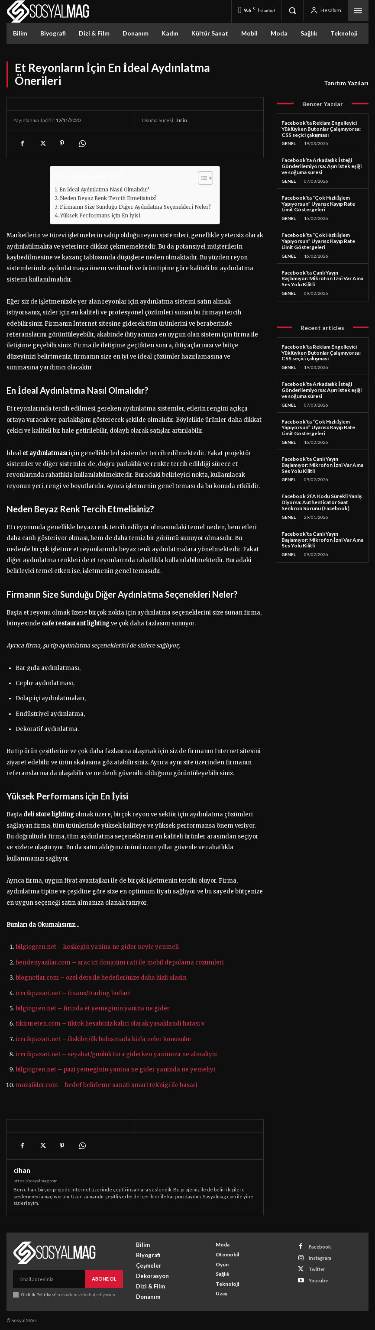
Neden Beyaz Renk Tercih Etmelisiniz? (108, 198)
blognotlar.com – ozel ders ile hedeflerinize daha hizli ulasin (101, 977)
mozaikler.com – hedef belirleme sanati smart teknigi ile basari (106, 1085)
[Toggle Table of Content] (201, 178)
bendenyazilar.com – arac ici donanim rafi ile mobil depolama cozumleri (120, 962)
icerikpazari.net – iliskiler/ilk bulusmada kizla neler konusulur (104, 1039)
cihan (21, 1170)
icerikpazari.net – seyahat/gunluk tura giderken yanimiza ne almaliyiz (116, 1054)
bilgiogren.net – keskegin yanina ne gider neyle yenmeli (97, 947)
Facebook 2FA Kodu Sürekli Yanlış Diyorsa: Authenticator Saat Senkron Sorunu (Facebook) (321, 502)
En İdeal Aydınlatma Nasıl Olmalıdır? (104, 189)
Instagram (320, 1258)
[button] (292, 10)
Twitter (317, 1269)
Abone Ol (104, 1278)
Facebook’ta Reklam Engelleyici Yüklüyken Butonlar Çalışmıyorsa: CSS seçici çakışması (321, 129)
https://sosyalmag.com (35, 1180)
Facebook (320, 1246)
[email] (49, 1279)
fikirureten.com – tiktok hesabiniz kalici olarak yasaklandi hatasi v (110, 1023)
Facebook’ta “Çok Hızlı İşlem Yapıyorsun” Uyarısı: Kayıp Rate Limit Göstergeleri (318, 203)
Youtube (318, 1280)
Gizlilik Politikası (38, 1294)
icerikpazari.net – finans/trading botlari (73, 993)
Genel (288, 143)
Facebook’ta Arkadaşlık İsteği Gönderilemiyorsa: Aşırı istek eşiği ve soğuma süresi (321, 166)
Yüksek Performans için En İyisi (100, 215)
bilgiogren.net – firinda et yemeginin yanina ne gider (93, 1008)
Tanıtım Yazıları (346, 83)
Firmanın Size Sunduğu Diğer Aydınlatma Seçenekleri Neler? (135, 207)
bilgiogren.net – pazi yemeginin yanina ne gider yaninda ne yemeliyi (115, 1069)
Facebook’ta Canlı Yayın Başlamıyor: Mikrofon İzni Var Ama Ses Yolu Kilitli (322, 278)
